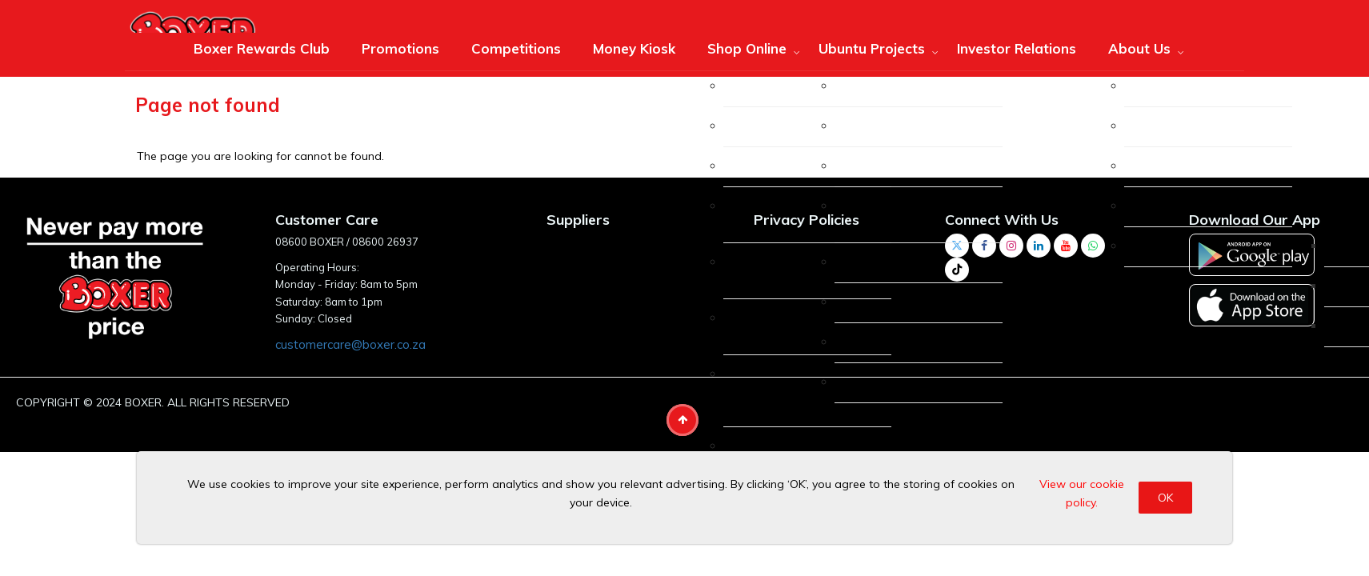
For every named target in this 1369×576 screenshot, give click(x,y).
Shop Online (747, 48)
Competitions (516, 48)
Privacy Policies (806, 219)
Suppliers (578, 219)
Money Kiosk (634, 48)
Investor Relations (1016, 48)
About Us (1139, 48)
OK (1165, 497)
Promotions (400, 48)
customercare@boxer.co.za (350, 344)
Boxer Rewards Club (262, 48)
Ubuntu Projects (872, 48)
